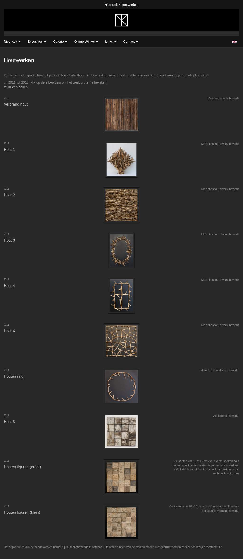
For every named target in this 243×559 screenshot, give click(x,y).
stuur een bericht (16, 87)
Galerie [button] (60, 41)
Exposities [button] (37, 41)
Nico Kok (111, 5)
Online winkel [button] (86, 41)
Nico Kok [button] (12, 41)
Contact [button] (130, 41)
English (234, 41)
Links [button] (110, 41)
